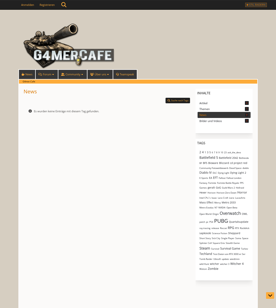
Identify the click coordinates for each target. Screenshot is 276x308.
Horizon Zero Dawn (226, 192)
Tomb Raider (205, 259)
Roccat (223, 228)
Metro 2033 (229, 202)
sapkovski (205, 233)
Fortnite (212, 183)
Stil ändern (257, 4)
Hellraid (240, 187)
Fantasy (203, 183)
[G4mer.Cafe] (138, 16)
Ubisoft (217, 259)
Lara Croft (223, 197)
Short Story (205, 238)
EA (210, 178)
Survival (215, 248)
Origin (215, 214)
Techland (205, 254)
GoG (218, 187)
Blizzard (224, 163)
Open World (205, 214)
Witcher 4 (237, 264)
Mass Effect (206, 202)
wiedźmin (235, 259)
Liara (231, 197)
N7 (216, 207)
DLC (215, 172)
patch (202, 221)
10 (222, 152)
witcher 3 (224, 264)
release (215, 228)
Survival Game (230, 248)
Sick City (216, 238)
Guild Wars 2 (228, 187)
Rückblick (244, 228)
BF (200, 163)
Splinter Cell (205, 243)
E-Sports (203, 178)
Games (203, 187)
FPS (242, 183)
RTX (237, 228)
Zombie (213, 269)
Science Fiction (219, 233)
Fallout (222, 178)
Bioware (213, 163)
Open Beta (231, 207)
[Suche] (63, 4)
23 (225, 152)
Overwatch (230, 213)
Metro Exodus (206, 207)
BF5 (205, 163)
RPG (231, 227)
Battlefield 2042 (228, 158)
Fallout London (233, 178)
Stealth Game (233, 243)
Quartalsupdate (238, 221)
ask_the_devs (234, 152)
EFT (215, 178)
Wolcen (203, 269)
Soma (238, 238)
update (225, 259)
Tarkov (244, 248)
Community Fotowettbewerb (213, 168)
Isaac (214, 197)
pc (207, 221)
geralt (211, 187)
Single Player (227, 238)
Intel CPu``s (205, 197)
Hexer (203, 192)
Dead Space (235, 168)
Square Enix (219, 243)
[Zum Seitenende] (270, 295)
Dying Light (223, 172)
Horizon (212, 192)
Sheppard (234, 233)
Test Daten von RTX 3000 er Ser (229, 254)
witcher (214, 264)
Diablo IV (205, 173)
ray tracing (204, 228)
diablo (245, 168)
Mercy (217, 202)
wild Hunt (204, 264)
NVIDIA (222, 207)
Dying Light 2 (238, 172)
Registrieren (47, 5)
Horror (242, 192)
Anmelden (27, 5)
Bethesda (244, 158)
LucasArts (240, 197)
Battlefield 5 (208, 157)
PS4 (211, 221)
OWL (244, 214)
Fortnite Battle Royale (228, 183)
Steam (204, 248)
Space (245, 238)
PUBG (221, 220)
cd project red (238, 163)
